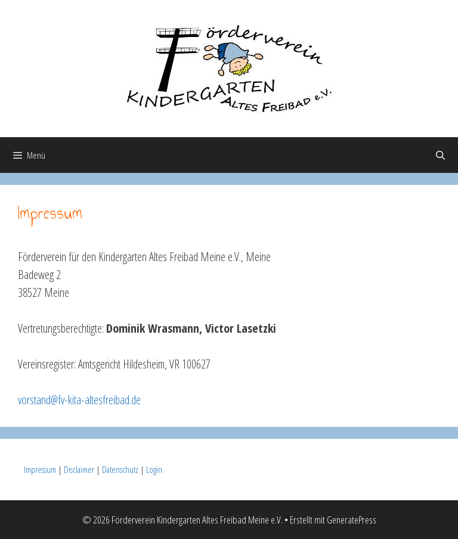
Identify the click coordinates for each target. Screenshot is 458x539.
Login (154, 469)
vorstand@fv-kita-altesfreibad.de (79, 400)
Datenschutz (120, 469)
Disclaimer (79, 469)
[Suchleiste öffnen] (440, 155)
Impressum (40, 469)
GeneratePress (351, 519)
